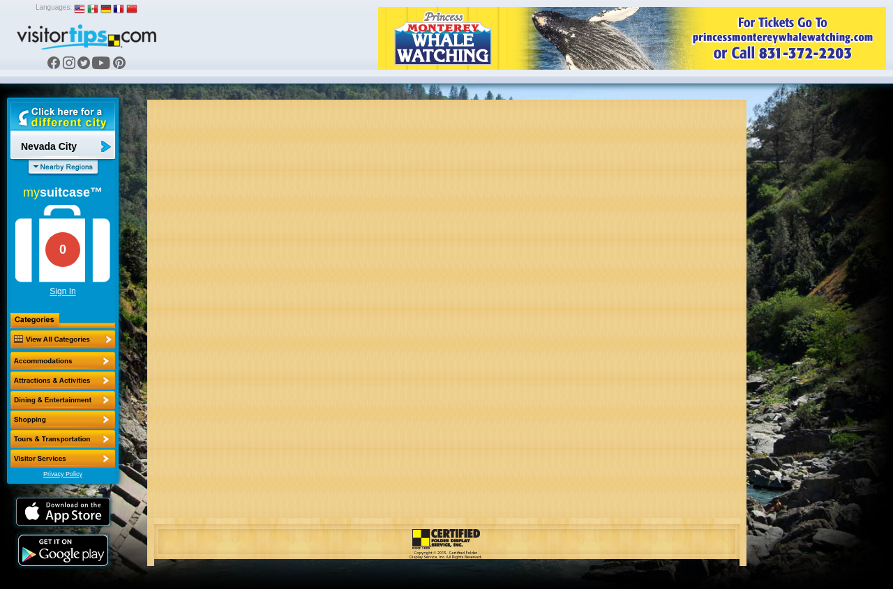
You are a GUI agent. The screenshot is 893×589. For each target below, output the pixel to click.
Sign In (62, 291)
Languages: (54, 7)
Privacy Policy (62, 474)
